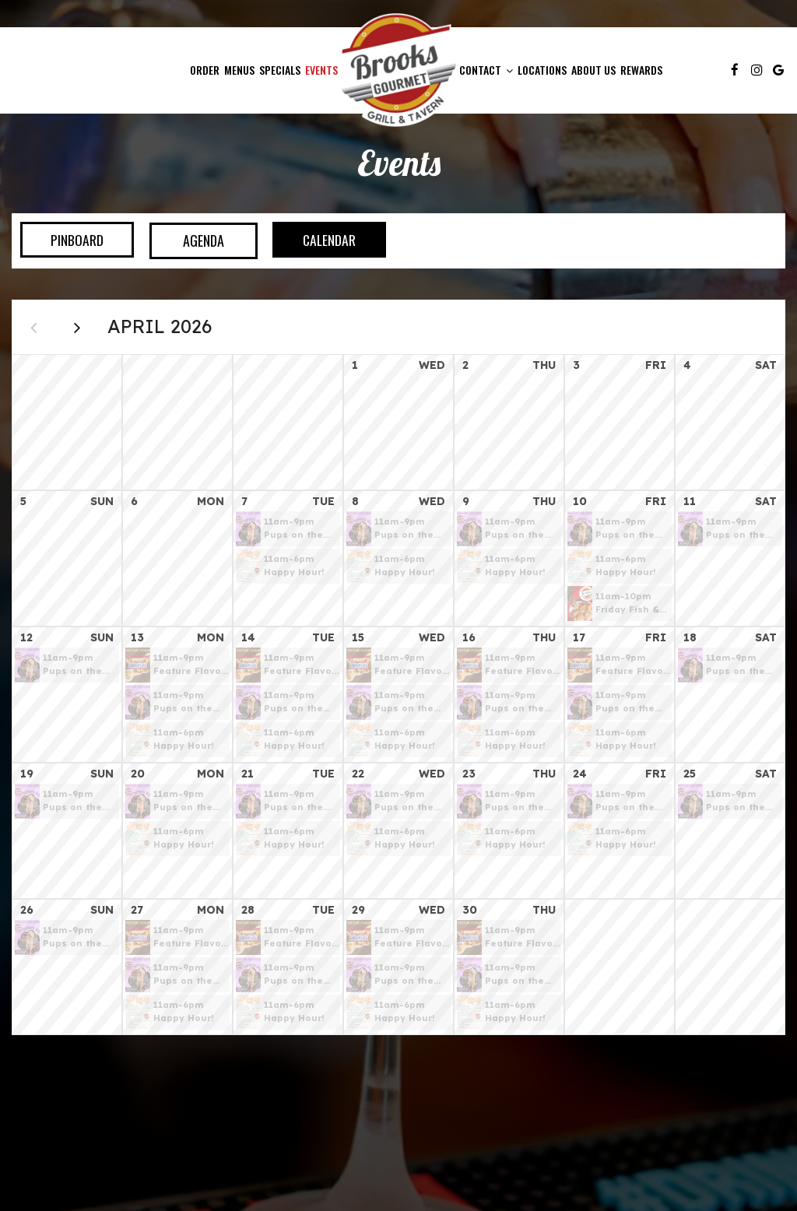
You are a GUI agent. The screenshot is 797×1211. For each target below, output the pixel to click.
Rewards (641, 70)
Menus (239, 70)
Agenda (193, 240)
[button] (288, 533)
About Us (593, 70)
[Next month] (81, 329)
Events (321, 70)
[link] (398, 70)
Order (204, 70)
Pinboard (64, 240)
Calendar (324, 240)
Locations (542, 70)
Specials (279, 70)
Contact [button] (486, 70)
